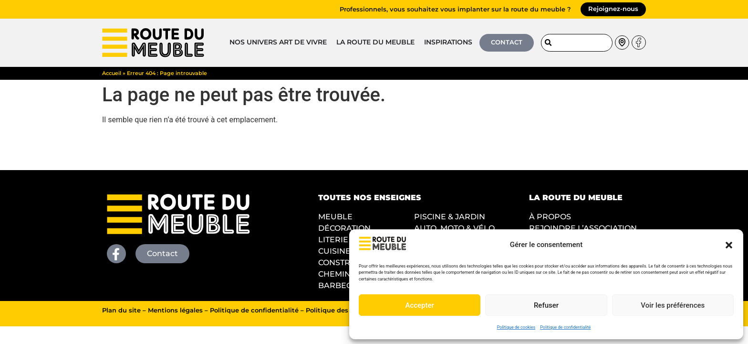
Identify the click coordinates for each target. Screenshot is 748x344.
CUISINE (334, 251)
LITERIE (333, 239)
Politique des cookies (340, 310)
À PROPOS (550, 216)
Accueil (111, 73)
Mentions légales (175, 310)
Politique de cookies (516, 327)
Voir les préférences (673, 305)
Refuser (546, 305)
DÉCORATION (344, 228)
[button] (729, 245)
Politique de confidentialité (565, 327)
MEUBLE (335, 216)
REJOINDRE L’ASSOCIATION (583, 228)
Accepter (419, 305)
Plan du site (121, 310)
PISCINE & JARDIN (449, 216)
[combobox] (577, 43)
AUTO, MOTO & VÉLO (454, 228)
